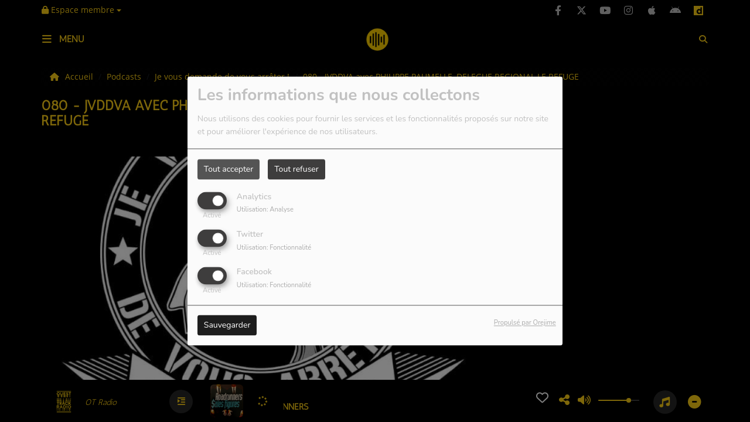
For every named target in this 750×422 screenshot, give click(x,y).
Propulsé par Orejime (525, 323)
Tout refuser (296, 169)
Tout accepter (228, 169)
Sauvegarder (227, 325)
